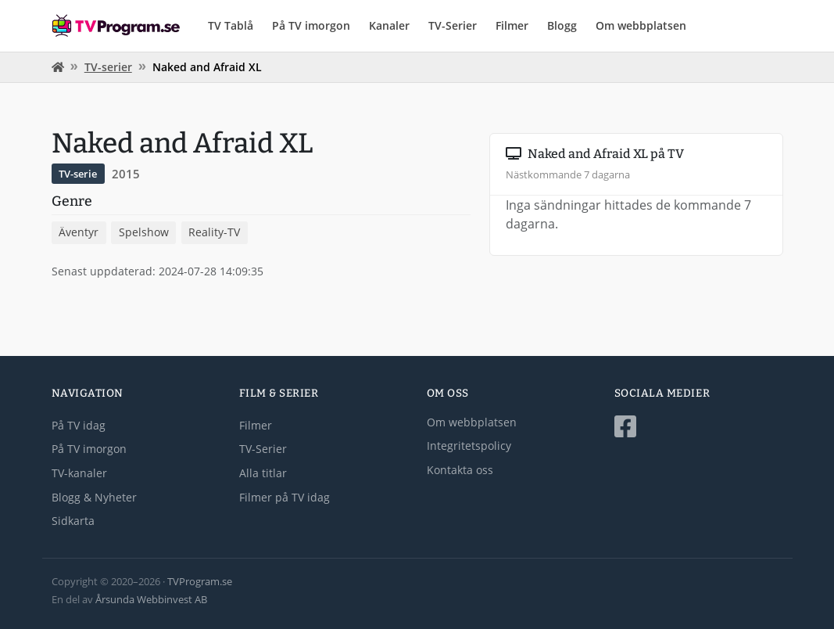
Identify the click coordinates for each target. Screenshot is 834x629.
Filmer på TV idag (284, 497)
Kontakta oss (460, 469)
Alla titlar (263, 472)
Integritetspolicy (469, 445)
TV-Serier (452, 25)
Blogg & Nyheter (94, 497)
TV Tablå (230, 25)
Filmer (512, 25)
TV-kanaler (79, 472)
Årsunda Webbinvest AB (151, 599)
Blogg (562, 25)
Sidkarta (73, 520)
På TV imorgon (311, 25)
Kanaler (389, 25)
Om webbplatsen (641, 25)
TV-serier (108, 66)
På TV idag (79, 425)
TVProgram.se (199, 581)
